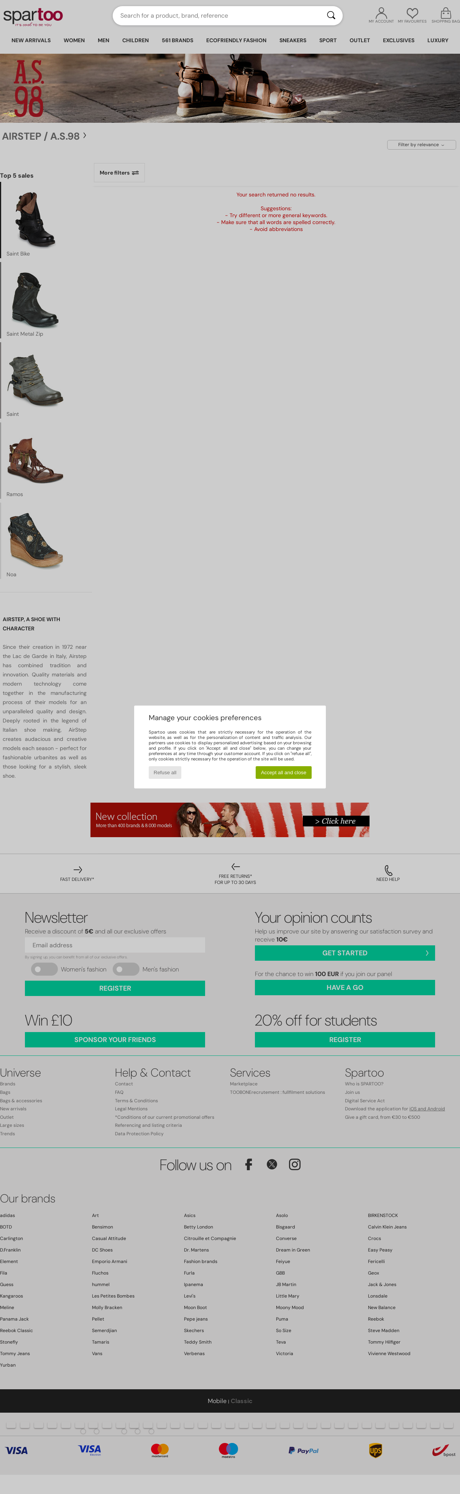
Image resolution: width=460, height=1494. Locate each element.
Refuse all (165, 772)
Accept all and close (284, 772)
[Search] (331, 15)
